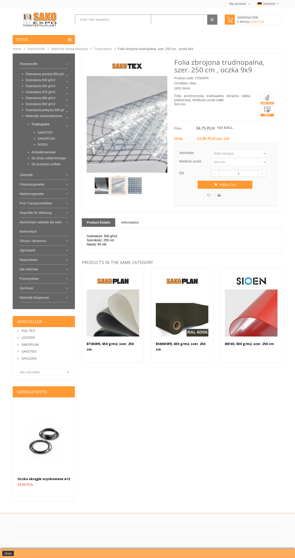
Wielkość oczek (190, 161)
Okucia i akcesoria (33, 241)
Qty (181, 173)
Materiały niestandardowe (69, 48)
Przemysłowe (29, 278)
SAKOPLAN (46, 138)
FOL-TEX (28, 331)
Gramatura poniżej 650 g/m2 (46, 74)
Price (178, 128)
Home (17, 48)
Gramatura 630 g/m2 (40, 80)
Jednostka (187, 153)
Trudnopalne (103, 48)
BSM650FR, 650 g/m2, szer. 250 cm (180, 346)
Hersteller (29, 321)
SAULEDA (28, 358)
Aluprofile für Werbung (36, 213)
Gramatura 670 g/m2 (40, 92)
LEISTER (28, 338)
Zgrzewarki (27, 250)
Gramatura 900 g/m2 (40, 104)
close (8, 553)
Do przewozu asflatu (46, 164)
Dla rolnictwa (29, 269)
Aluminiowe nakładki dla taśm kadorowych (41, 226)
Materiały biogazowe (34, 297)
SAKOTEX (45, 132)
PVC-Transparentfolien (36, 203)
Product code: (184, 78)
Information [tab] (130, 222)
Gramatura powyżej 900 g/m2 (47, 110)
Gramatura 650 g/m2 (40, 86)
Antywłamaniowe (44, 152)
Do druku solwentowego (49, 158)
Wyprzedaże (29, 260)
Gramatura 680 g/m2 (40, 98)
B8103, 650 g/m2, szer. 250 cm (249, 344)
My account (238, 4)
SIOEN (43, 144)
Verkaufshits (32, 392)
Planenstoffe (36, 48)
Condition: (181, 83)
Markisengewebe (32, 194)
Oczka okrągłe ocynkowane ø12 (44, 479)
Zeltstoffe (26, 175)
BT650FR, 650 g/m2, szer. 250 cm (110, 346)
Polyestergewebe (32, 184)
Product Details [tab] (98, 222)
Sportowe (26, 288)
